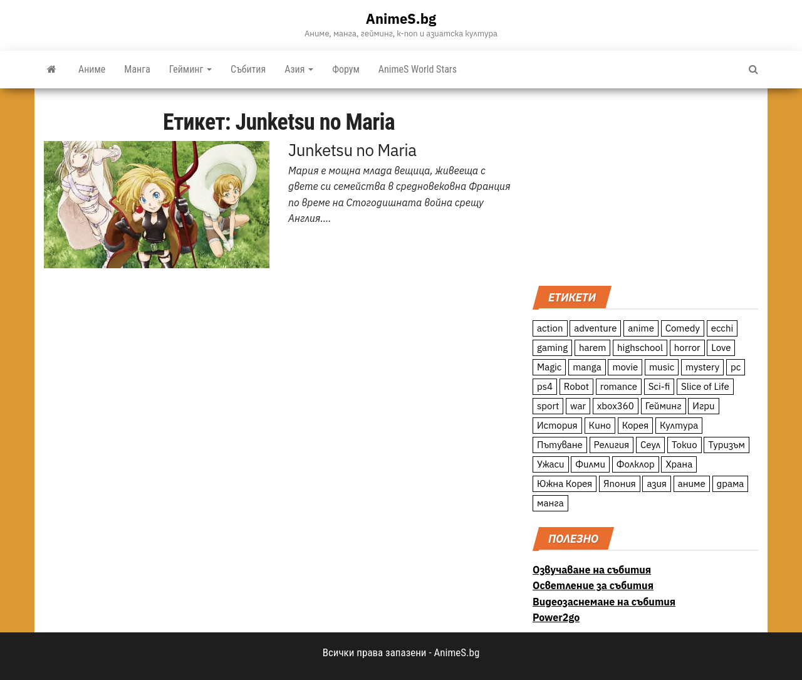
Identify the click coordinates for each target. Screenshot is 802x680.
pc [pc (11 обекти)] (736, 367)
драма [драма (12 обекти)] (730, 483)
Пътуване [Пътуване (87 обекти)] (560, 445)
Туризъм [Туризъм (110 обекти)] (726, 445)
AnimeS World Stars (417, 69)
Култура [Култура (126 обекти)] (679, 425)
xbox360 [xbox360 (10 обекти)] (615, 406)
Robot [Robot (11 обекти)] (576, 386)
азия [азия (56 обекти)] (657, 483)
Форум (346, 69)
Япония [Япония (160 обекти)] (619, 483)
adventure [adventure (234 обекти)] (595, 328)
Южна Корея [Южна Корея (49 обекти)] (564, 483)
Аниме (91, 69)
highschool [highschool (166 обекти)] (640, 347)
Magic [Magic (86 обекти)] (549, 367)
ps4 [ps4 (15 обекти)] (545, 386)
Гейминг (190, 69)
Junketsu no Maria (352, 149)
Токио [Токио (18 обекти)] (684, 445)
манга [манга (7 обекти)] (550, 503)
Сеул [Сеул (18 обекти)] (650, 445)
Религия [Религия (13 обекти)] (612, 445)
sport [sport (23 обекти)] (548, 406)
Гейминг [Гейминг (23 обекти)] (663, 406)
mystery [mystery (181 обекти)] (702, 367)
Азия (298, 69)
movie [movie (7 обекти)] (625, 367)
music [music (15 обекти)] (661, 367)
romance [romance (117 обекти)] (618, 386)
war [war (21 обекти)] (578, 406)
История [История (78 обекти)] (557, 425)
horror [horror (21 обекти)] (687, 347)
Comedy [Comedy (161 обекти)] (682, 328)
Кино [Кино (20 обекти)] (600, 425)
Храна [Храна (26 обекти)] (678, 464)
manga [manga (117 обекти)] (587, 367)
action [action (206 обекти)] (550, 328)
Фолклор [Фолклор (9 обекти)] (636, 464)
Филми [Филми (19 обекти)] (590, 464)
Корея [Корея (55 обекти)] (635, 425)
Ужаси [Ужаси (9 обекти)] (551, 464)
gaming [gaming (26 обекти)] (552, 347)
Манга (137, 69)
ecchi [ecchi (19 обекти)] (722, 328)
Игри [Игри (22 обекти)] (703, 406)
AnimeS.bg (401, 18)
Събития (248, 69)
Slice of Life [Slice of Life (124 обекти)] (705, 386)
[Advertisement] (645, 185)
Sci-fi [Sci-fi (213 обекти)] (659, 386)
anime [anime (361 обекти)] (641, 328)
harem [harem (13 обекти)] (592, 347)
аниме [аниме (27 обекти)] (692, 483)
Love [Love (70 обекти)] (721, 347)
